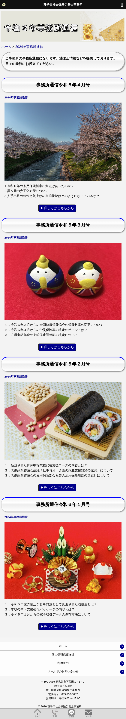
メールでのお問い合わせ (63, 671)
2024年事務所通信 (16, 97)
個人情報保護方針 (63, 654)
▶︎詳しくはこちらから (57, 208)
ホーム (63, 646)
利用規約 (63, 663)
